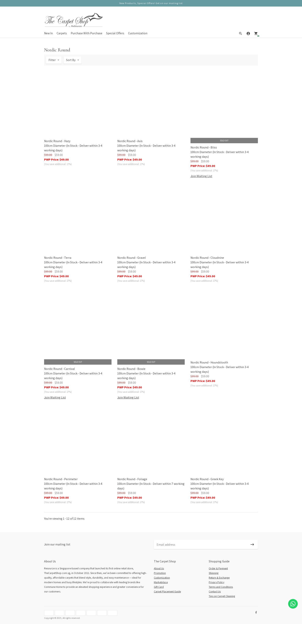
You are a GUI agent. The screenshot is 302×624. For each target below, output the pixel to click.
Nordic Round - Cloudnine (207, 258)
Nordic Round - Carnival (59, 369)
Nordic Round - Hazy (57, 141)
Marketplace (161, 582)
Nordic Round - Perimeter (61, 479)
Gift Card (159, 587)
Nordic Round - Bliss (203, 147)
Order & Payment (218, 568)
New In (48, 33)
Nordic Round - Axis (130, 141)
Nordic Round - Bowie (131, 369)
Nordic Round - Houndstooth (209, 362)
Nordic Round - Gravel (131, 258)
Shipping (213, 573)
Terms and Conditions (221, 587)
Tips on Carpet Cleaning (222, 596)
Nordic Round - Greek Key (207, 479)
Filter (52, 60)
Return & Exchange (219, 577)
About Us (159, 568)
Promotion (160, 573)
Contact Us (215, 591)
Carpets (62, 33)
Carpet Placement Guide (167, 591)
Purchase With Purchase (86, 33)
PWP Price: (56, 159)
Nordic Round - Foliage (132, 479)
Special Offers (115, 33)
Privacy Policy (216, 582)
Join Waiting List (201, 176)
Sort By (71, 60)
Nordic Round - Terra (57, 258)
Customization (137, 33)
